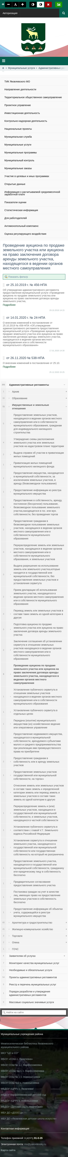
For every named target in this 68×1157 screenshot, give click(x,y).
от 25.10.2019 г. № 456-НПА (26, 285)
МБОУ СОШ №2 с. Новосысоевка (20, 1082)
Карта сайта (8, 1150)
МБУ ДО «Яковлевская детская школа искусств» (28, 1118)
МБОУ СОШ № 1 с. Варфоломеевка (21, 1065)
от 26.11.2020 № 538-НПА (25, 358)
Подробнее (9, 304)
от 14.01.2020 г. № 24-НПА (25, 317)
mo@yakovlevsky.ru (35, 1144)
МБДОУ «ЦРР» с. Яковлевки (17, 1088)
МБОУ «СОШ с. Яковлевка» (17, 1059)
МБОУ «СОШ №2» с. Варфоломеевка (22, 1071)
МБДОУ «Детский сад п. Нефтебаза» (22, 1106)
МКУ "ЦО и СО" (9, 1053)
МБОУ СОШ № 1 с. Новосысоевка (20, 1076)
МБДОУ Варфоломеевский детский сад (23, 1094)
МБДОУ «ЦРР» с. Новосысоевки (19, 1100)
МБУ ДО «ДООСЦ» (12, 1112)
